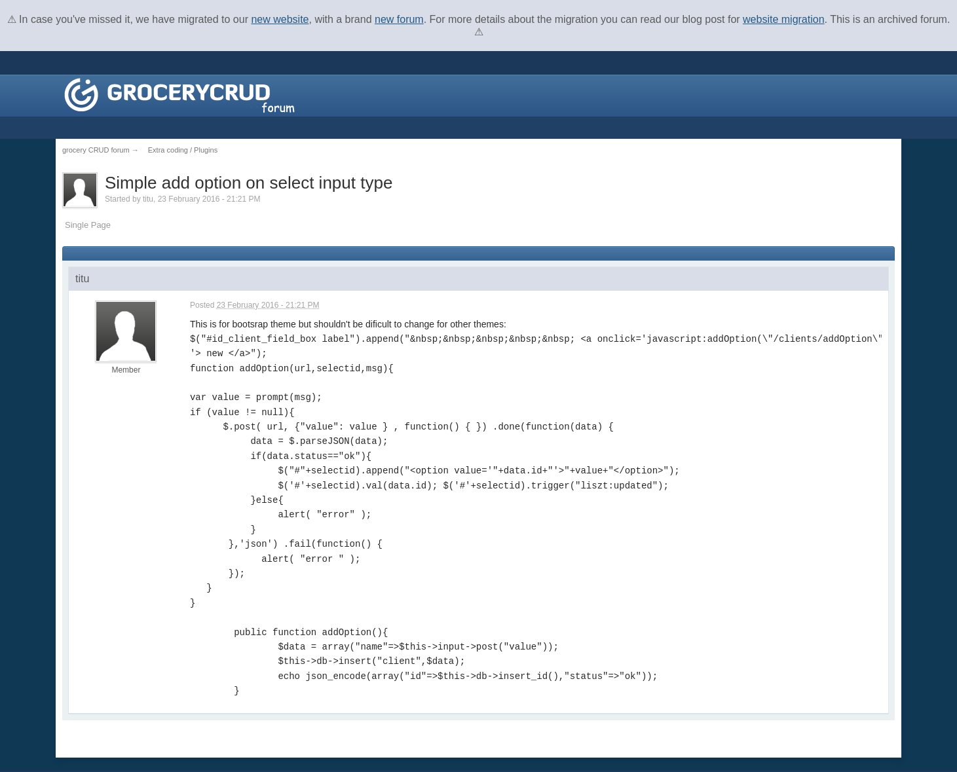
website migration (784, 19)
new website (280, 19)
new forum (399, 19)
